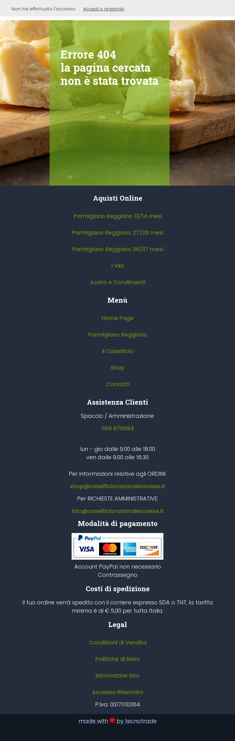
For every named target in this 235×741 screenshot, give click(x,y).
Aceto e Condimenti (117, 282)
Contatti (117, 384)
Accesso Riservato (117, 692)
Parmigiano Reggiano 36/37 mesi (117, 249)
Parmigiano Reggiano (117, 334)
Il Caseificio (117, 351)
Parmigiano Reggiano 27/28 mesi (117, 232)
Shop (117, 368)
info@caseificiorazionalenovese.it (118, 511)
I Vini (117, 266)
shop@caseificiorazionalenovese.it (117, 486)
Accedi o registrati (103, 9)
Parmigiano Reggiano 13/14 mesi (117, 216)
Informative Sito (117, 675)
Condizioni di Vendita (118, 642)
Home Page (117, 318)
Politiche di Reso (117, 659)
